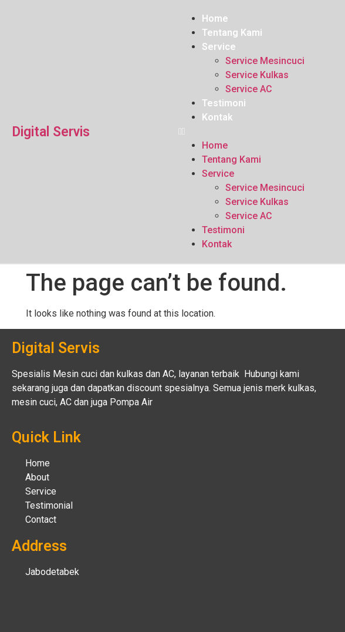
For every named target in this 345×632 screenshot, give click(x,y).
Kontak (217, 117)
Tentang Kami (232, 32)
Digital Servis (51, 132)
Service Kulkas (257, 74)
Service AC (248, 89)
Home (215, 18)
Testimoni (224, 103)
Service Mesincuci (265, 60)
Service (219, 46)
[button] (255, 132)
